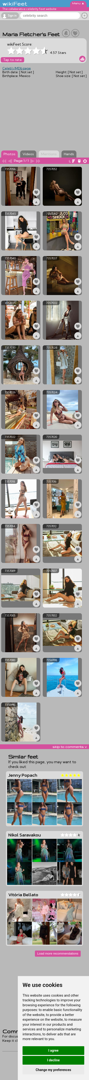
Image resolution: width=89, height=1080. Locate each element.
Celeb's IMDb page (16, 68)
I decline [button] (53, 1060)
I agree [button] (53, 1050)
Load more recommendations (57, 953)
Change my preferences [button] (53, 1070)
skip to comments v (69, 747)
